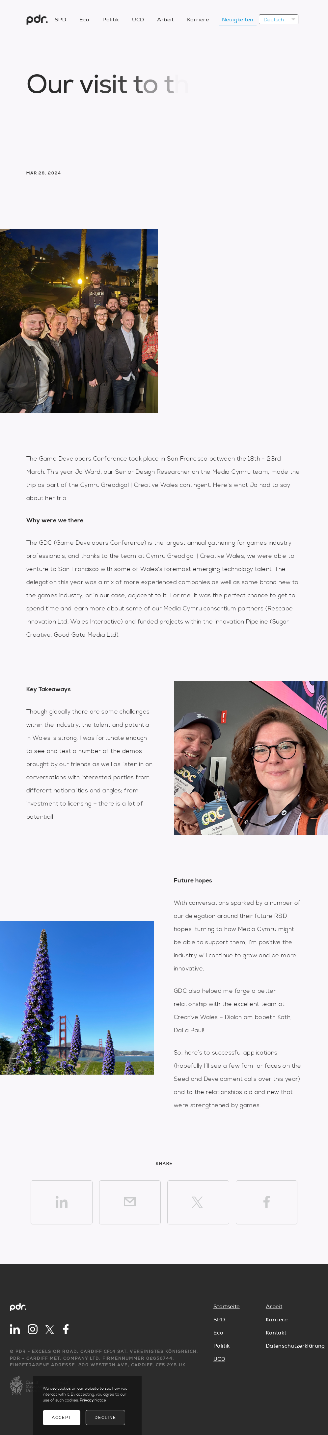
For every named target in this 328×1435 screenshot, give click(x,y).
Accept (61, 1418)
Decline (105, 1418)
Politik (221, 1346)
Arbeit (274, 1306)
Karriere (276, 1319)
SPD (219, 1319)
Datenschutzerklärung (292, 1346)
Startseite (226, 1306)
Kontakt (276, 1332)
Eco (218, 1332)
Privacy (87, 1400)
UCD (219, 1359)
